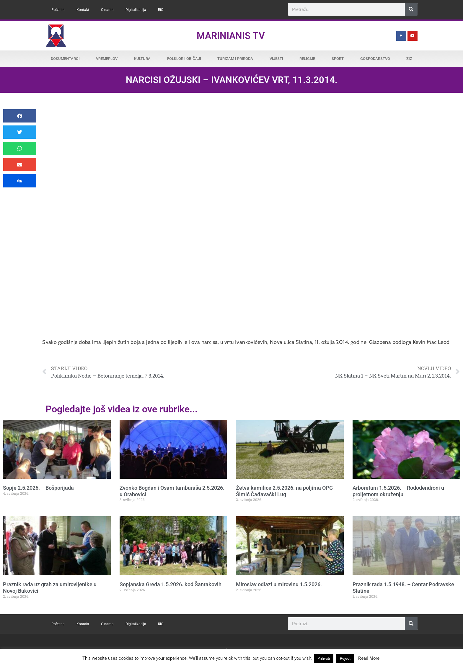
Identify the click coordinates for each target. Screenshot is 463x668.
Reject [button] (345, 658)
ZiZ (409, 58)
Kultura (142, 58)
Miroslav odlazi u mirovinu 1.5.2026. (279, 584)
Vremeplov (107, 58)
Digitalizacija (135, 10)
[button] (19, 116)
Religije (307, 58)
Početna (58, 10)
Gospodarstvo (375, 58)
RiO (160, 10)
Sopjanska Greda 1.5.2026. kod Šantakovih (170, 584)
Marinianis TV (231, 35)
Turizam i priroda (235, 58)
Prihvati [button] (323, 658)
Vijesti (276, 58)
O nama (107, 10)
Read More (368, 658)
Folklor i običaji (184, 58)
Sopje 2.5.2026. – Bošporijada (38, 488)
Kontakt (82, 10)
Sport (338, 58)
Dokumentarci (65, 58)
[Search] (411, 9)
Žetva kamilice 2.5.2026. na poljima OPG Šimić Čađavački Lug (284, 491)
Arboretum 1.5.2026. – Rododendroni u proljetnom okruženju (398, 491)
